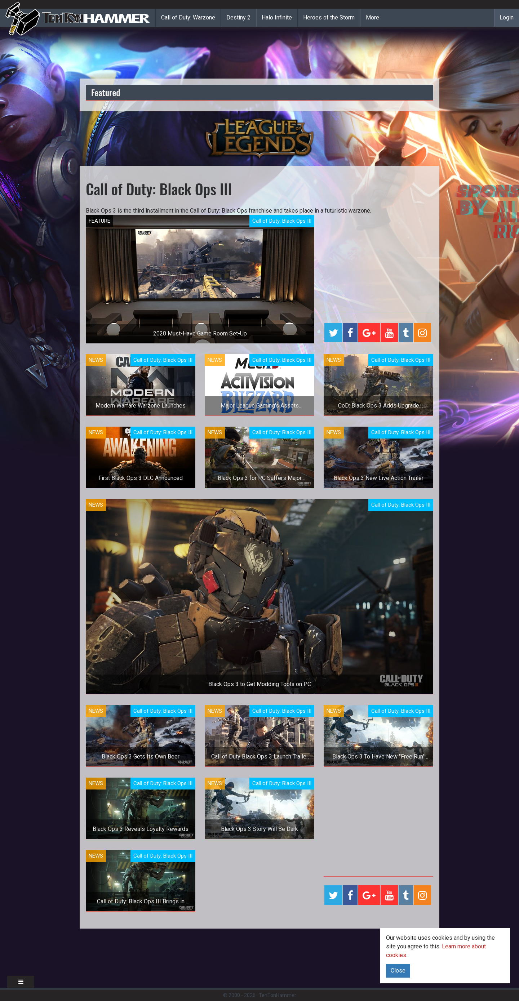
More (372, 17)
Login (507, 17)
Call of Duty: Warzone (188, 17)
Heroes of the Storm (329, 17)
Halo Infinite (277, 17)
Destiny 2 (238, 17)
